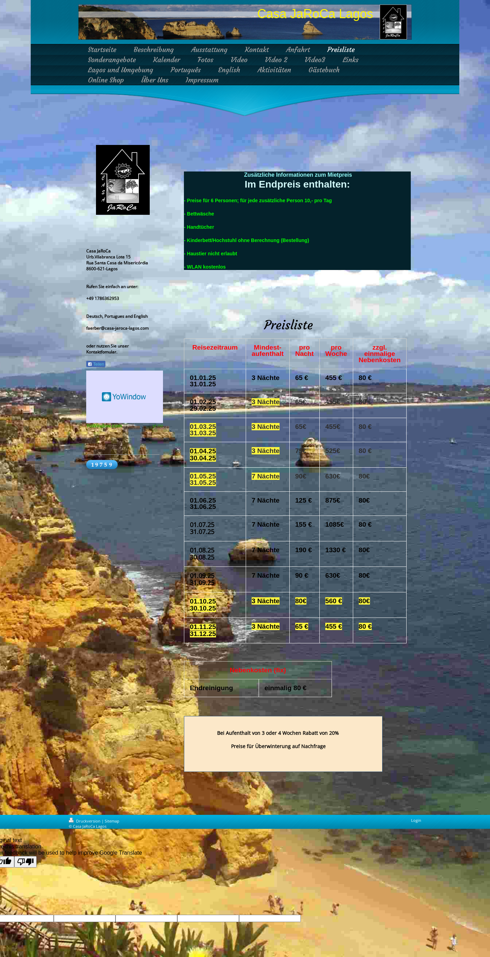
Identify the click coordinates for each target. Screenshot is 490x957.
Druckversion (85, 821)
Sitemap (112, 821)
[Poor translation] (25, 862)
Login (416, 820)
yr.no (158, 426)
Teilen (96, 364)
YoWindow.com (104, 426)
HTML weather (124, 397)
